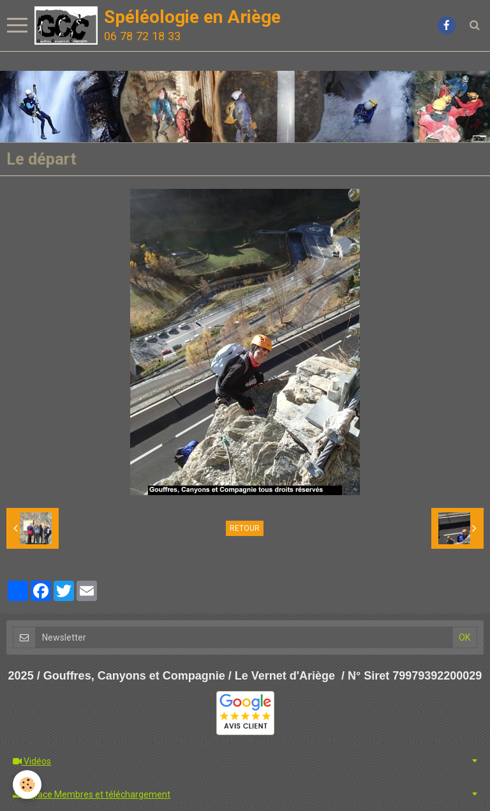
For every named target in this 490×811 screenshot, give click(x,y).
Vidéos (32, 761)
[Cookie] (27, 784)
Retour (245, 528)
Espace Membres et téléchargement (91, 794)
